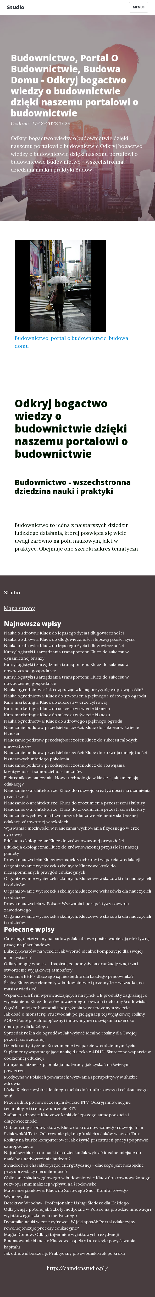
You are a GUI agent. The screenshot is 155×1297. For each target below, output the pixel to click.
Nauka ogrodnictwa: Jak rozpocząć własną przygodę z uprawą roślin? (73, 689)
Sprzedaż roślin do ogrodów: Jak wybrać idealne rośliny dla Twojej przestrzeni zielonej (70, 1036)
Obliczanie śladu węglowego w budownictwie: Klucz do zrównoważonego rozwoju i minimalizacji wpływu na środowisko (77, 1181)
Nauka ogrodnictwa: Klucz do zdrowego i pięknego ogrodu (63, 721)
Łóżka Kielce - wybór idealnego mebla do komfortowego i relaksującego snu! (76, 1092)
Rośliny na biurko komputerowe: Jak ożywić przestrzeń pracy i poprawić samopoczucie (76, 1143)
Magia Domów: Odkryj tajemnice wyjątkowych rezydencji (61, 1234)
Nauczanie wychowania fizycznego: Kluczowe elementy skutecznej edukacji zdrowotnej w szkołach (71, 818)
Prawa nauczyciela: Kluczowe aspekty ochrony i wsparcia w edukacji (72, 859)
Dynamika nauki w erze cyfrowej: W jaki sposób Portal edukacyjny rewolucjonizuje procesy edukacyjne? (69, 1225)
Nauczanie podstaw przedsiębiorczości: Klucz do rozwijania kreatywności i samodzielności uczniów (64, 768)
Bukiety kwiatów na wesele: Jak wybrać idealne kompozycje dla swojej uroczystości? (73, 954)
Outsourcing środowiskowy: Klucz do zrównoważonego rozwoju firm (73, 1127)
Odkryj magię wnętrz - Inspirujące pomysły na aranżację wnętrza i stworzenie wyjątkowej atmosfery (71, 967)
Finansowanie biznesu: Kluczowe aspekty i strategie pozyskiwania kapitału (69, 1244)
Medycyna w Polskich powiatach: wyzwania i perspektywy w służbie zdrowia (71, 1080)
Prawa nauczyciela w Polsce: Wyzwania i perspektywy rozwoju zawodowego (66, 906)
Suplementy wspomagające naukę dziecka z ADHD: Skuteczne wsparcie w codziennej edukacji (77, 1055)
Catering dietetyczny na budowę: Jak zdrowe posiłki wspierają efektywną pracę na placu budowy (77, 941)
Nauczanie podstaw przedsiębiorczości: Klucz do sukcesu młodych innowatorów (70, 743)
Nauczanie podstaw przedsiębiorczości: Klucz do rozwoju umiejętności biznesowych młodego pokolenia (75, 755)
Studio (15, 7)
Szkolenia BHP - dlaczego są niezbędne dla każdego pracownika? (69, 976)
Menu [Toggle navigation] (139, 7)
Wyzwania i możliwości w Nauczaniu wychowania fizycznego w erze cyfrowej (72, 831)
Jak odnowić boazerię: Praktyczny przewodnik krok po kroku (64, 1253)
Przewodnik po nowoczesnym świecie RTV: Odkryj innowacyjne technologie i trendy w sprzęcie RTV (67, 1105)
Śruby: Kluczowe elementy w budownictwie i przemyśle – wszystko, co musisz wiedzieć (74, 985)
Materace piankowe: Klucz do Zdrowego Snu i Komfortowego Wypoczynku (66, 1193)
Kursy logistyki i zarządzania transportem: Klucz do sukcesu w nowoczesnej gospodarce (66, 667)
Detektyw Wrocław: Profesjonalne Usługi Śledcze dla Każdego (66, 1202)
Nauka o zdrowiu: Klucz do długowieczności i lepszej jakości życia (69, 639)
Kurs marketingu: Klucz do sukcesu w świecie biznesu (57, 708)
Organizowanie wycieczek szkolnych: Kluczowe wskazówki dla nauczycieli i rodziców (77, 881)
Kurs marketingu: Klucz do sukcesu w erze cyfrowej (55, 702)
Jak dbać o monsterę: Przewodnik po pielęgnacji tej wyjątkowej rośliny (74, 1014)
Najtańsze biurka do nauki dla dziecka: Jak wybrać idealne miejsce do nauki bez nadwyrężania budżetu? (72, 1155)
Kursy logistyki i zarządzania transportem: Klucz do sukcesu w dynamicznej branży (66, 655)
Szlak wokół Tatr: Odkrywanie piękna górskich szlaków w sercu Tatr (72, 1133)
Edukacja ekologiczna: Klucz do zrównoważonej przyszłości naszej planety (71, 850)
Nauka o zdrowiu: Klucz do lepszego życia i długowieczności (64, 633)
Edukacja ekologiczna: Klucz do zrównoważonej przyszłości (64, 840)
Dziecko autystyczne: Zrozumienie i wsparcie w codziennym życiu (69, 1045)
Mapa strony (19, 608)
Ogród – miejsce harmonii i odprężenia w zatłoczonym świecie (67, 1007)
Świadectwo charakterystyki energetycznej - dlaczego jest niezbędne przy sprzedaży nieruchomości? (74, 1168)
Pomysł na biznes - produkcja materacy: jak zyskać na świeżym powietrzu (67, 1067)
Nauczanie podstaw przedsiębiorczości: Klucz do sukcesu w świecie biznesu (71, 730)
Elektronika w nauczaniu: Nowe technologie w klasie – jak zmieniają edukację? (71, 781)
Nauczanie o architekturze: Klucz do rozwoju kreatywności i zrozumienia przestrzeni (77, 793)
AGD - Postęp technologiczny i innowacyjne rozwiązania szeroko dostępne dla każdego (69, 1023)
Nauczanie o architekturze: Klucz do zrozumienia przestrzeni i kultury (74, 802)
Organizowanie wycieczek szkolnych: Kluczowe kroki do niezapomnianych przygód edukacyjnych (60, 869)
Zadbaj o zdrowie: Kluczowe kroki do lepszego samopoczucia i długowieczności (66, 1118)
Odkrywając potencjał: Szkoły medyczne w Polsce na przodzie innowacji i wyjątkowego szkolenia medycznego (77, 1212)
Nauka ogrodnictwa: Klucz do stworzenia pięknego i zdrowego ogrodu (75, 695)
